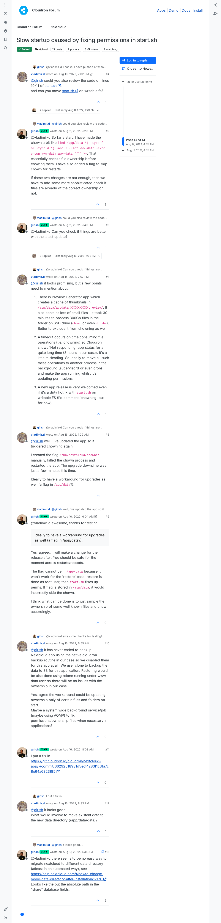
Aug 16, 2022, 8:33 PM (73, 803)
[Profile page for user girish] (22, 134)
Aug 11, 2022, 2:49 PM (78, 225)
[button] (5, 909)
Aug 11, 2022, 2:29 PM (78, 131)
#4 (107, 74)
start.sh (53, 85)
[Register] (215, 13)
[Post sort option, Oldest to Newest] (138, 68)
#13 (107, 852)
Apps (161, 10)
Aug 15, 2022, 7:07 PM (73, 276)
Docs (186, 10)
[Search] (5, 48)
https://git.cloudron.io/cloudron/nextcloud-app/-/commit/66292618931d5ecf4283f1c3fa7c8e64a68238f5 (70, 766)
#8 (107, 434)
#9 (107, 516)
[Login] (215, 5)
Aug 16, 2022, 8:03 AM (78, 749)
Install (198, 10)
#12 (107, 803)
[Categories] (5, 5)
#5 (107, 131)
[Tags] (5, 22)
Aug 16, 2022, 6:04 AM (78, 516)
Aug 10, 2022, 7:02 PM (73, 74)
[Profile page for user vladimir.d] (22, 77)
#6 (107, 225)
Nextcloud (41, 49)
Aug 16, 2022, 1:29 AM (73, 434)
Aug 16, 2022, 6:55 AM (73, 643)
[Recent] (5, 13)
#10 (107, 643)
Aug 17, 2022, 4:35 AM (78, 852)
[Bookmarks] (5, 39)
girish (40, 67)
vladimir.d (38, 74)
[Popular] (5, 31)
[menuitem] (215, 5)
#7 (107, 276)
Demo (173, 10)
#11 (107, 749)
